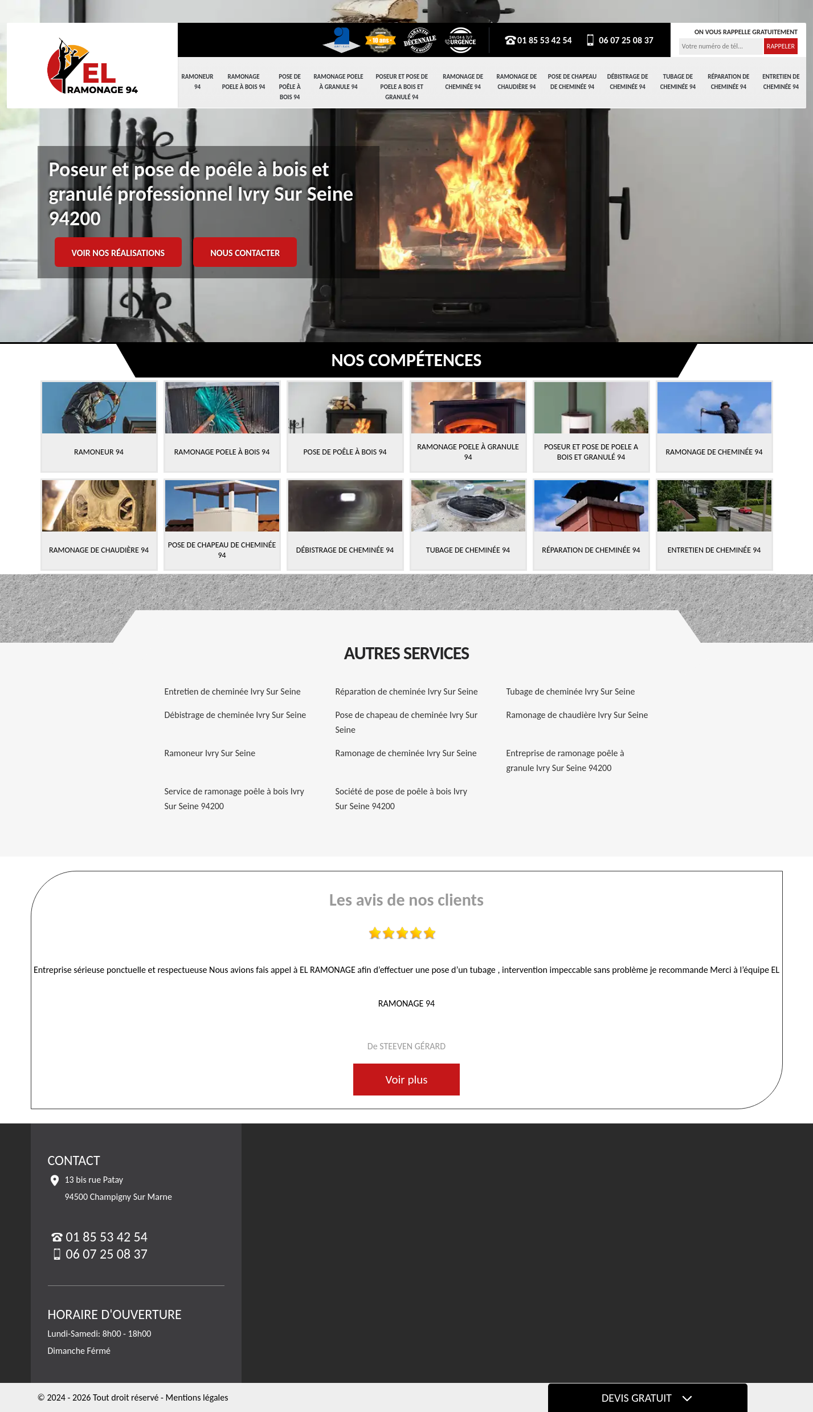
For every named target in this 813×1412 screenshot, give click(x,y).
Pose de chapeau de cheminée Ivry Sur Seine (407, 722)
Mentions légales (197, 1397)
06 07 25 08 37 (618, 40)
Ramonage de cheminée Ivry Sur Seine (406, 753)
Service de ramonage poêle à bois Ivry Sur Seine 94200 (234, 799)
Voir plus (406, 1079)
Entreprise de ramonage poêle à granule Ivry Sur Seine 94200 (565, 760)
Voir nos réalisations (118, 252)
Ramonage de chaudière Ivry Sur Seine (577, 714)
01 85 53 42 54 (538, 40)
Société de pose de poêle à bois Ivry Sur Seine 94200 (401, 799)
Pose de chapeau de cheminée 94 (572, 82)
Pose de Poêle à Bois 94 (290, 87)
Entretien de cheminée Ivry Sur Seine (233, 691)
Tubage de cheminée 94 (678, 82)
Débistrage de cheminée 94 (627, 82)
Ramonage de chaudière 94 (517, 82)
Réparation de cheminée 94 (728, 82)
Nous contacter (245, 252)
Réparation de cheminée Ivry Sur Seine (407, 691)
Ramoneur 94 (198, 82)
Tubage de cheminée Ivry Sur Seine (570, 691)
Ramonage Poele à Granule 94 (338, 82)
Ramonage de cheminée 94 (463, 82)
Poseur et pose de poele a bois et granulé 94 (401, 87)
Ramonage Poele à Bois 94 (243, 82)
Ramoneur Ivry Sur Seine (210, 753)
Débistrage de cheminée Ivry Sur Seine (236, 714)
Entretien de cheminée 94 (780, 82)
